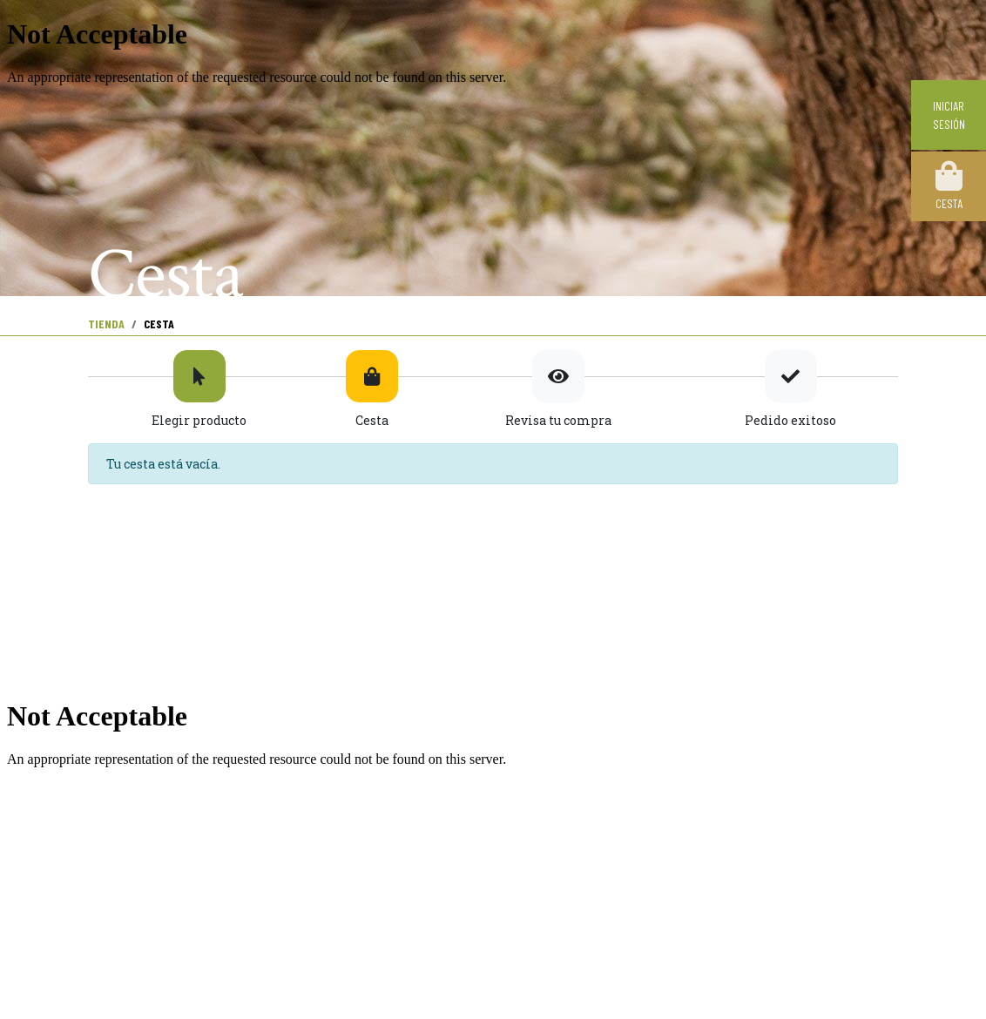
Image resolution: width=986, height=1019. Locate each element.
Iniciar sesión (949, 115)
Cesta (949, 185)
